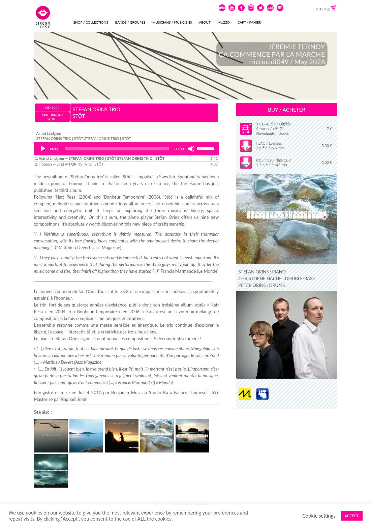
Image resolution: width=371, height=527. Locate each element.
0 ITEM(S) (326, 9)
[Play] (42, 148)
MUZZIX (224, 22)
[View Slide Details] (185, 65)
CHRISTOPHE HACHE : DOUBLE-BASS (277, 278)
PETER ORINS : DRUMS (262, 285)
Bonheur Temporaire (124, 197)
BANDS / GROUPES (130, 22)
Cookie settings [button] (319, 516)
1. (100, 158)
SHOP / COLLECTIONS (90, 22)
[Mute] (191, 148)
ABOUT (205, 22)
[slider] (117, 148)
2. (69, 164)
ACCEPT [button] (352, 516)
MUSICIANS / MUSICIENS (172, 22)
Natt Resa (65, 197)
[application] (126, 148)
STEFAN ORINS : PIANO (262, 271)
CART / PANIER (249, 22)
